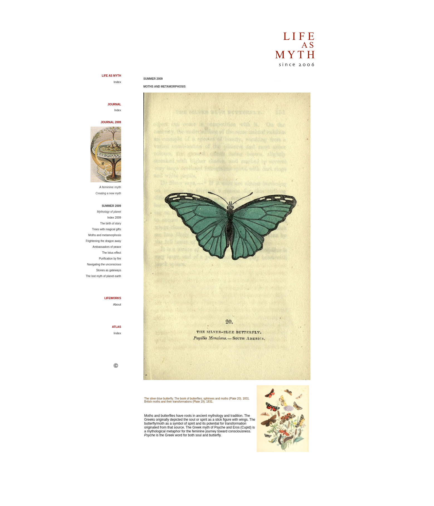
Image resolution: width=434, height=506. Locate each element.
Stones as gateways (108, 270)
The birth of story (110, 223)
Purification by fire (110, 258)
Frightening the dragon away (103, 241)
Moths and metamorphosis (104, 235)
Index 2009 (114, 217)
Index (117, 82)
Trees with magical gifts (106, 229)
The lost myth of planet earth (103, 276)
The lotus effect (111, 252)
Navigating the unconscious (104, 264)
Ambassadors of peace (107, 246)
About (117, 304)
